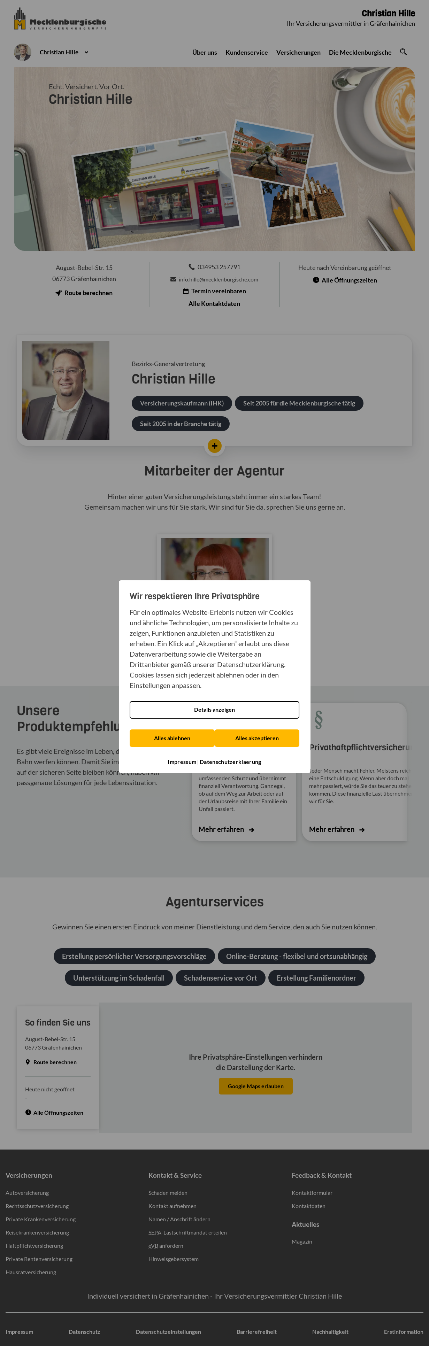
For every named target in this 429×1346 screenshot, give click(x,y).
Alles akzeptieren (257, 735)
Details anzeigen (214, 707)
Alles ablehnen (172, 735)
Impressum (182, 759)
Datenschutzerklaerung (230, 759)
